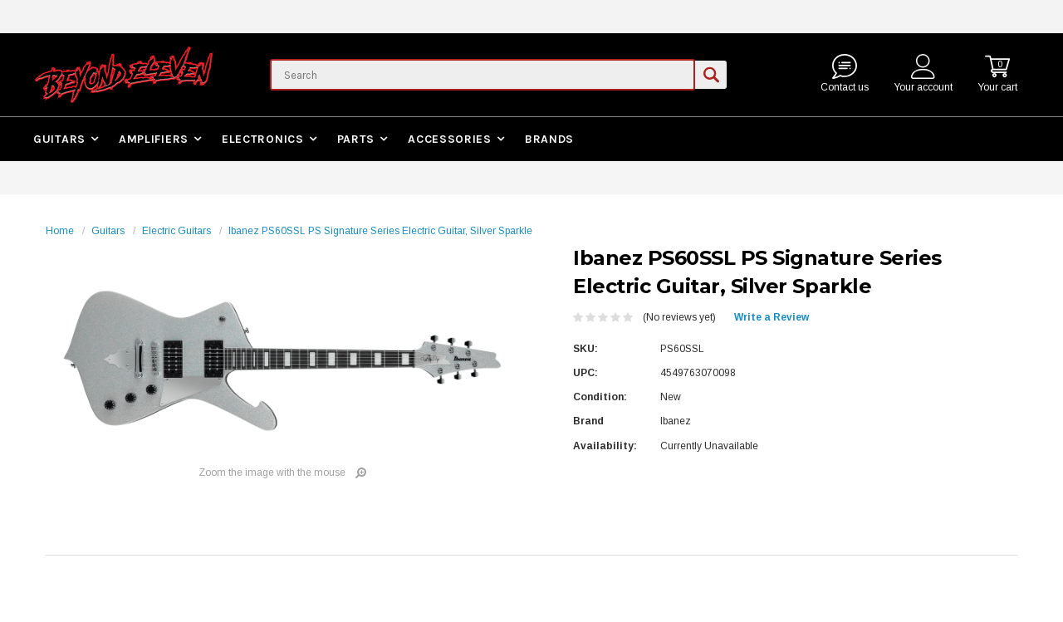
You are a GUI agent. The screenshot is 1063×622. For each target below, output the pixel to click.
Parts (356, 139)
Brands (549, 139)
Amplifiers (154, 139)
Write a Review (771, 317)
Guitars (59, 139)
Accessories (450, 139)
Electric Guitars (176, 231)
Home (60, 231)
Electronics (263, 139)
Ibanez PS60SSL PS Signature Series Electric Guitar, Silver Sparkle (380, 231)
